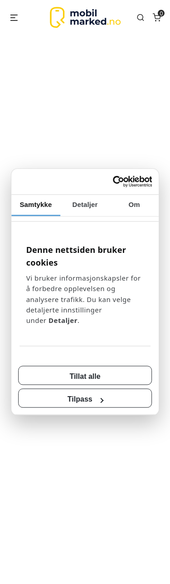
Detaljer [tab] (85, 209)
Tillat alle (84, 371)
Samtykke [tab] (33, 209)
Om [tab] (136, 209)
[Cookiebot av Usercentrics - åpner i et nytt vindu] (118, 187)
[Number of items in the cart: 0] (157, 17)
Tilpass (85, 394)
